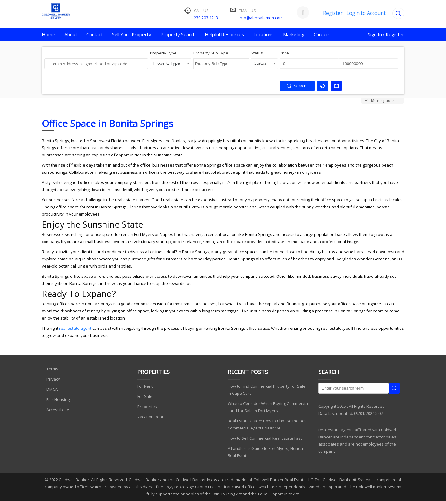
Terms (52, 369)
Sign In (375, 34)
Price (284, 53)
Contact (94, 34)
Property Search (177, 34)
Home (48, 34)
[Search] (398, 13)
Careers (322, 34)
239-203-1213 (206, 17)
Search (394, 388)
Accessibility (57, 409)
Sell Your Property (131, 34)
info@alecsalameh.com (261, 17)
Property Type (163, 53)
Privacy (53, 379)
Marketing (293, 34)
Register (333, 13)
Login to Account (366, 13)
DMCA (52, 389)
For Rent (145, 386)
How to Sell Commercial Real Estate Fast (265, 438)
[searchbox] (223, 69)
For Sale (144, 396)
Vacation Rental (152, 417)
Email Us (247, 10)
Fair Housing (58, 399)
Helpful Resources (224, 34)
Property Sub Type (210, 53)
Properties (147, 406)
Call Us (201, 10)
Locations (263, 34)
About (70, 34)
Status (257, 53)
